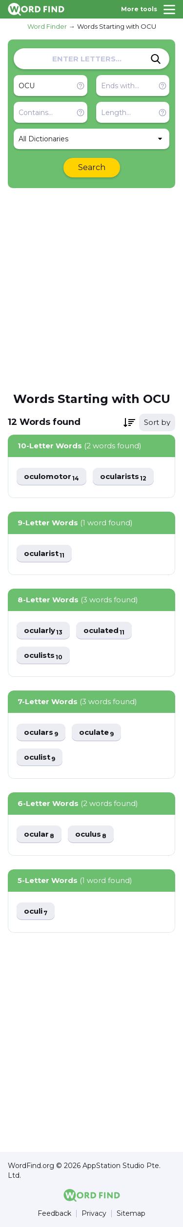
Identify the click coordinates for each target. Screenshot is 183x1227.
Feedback (54, 1213)
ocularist (44, 554)
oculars (41, 733)
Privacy (93, 1213)
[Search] (156, 59)
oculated (103, 631)
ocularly (43, 631)
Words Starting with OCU (116, 26)
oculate (96, 733)
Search (91, 167)
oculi (35, 911)
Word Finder (47, 26)
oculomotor (51, 477)
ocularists (123, 477)
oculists (43, 656)
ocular (39, 834)
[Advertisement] (91, 289)
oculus (90, 834)
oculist (39, 757)
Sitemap (131, 1213)
